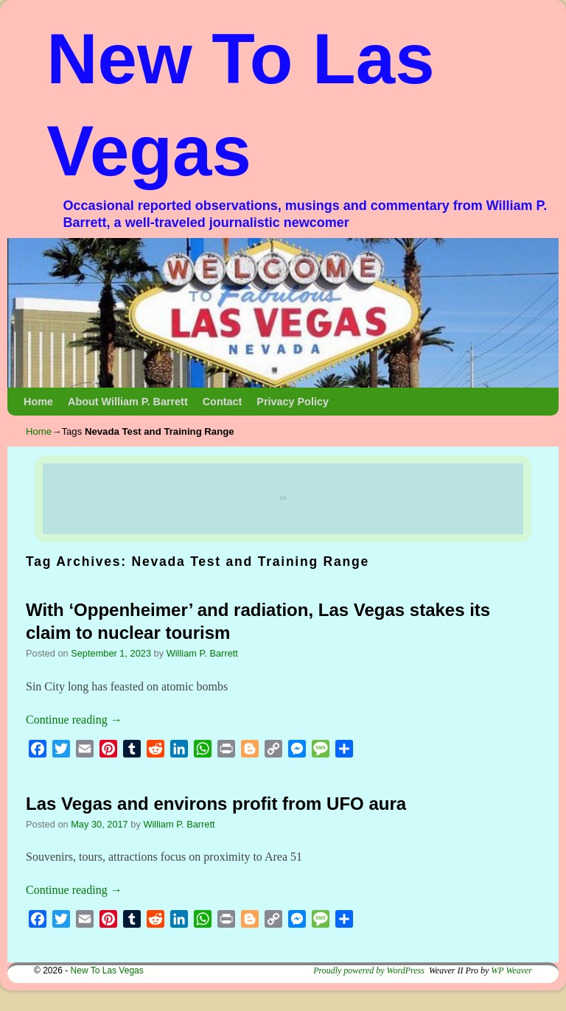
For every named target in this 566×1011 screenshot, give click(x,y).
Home (38, 401)
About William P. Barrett (128, 401)
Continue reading (74, 719)
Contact (222, 401)
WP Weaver (511, 970)
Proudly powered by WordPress (368, 970)
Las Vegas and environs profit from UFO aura (216, 804)
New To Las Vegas (107, 970)
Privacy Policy (292, 401)
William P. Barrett (202, 653)
